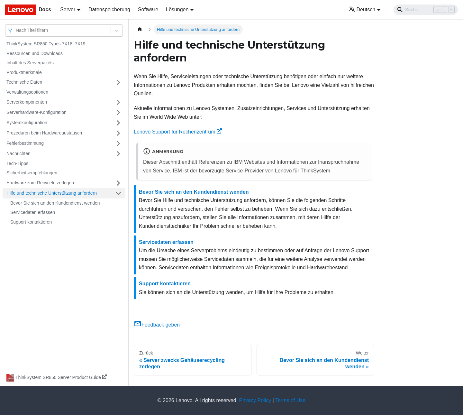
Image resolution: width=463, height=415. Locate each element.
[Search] (426, 10)
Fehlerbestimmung (25, 143)
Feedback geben (157, 324)
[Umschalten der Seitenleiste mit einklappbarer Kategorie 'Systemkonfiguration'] (118, 123)
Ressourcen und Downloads (34, 53)
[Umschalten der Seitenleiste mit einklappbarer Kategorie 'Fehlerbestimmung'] (118, 143)
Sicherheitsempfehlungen (31, 172)
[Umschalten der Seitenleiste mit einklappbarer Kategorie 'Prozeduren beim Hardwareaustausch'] (118, 133)
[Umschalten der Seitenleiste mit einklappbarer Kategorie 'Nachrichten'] (118, 154)
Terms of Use (290, 400)
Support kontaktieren (31, 222)
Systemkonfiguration (26, 122)
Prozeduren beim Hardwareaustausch (44, 132)
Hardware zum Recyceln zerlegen (40, 182)
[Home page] (140, 29)
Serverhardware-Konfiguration (36, 112)
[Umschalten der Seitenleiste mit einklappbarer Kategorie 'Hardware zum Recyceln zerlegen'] (118, 183)
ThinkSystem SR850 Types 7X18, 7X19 (46, 43)
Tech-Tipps (17, 163)
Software (148, 9)
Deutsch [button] (362, 9)
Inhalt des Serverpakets (30, 62)
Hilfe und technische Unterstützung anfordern (51, 193)
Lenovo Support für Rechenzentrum (178, 131)
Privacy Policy (255, 400)
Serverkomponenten (26, 102)
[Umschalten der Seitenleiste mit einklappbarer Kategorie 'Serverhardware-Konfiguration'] (118, 112)
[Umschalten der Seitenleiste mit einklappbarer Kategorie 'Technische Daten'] (118, 82)
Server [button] (67, 9)
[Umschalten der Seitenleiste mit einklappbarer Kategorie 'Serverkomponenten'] (118, 102)
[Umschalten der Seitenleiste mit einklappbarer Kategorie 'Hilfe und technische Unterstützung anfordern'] (118, 193)
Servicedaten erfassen (32, 212)
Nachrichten (18, 153)
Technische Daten (24, 82)
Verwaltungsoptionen (27, 92)
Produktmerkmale (24, 72)
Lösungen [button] (177, 9)
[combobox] (16, 30)
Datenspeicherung (109, 9)
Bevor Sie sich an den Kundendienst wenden (55, 203)
